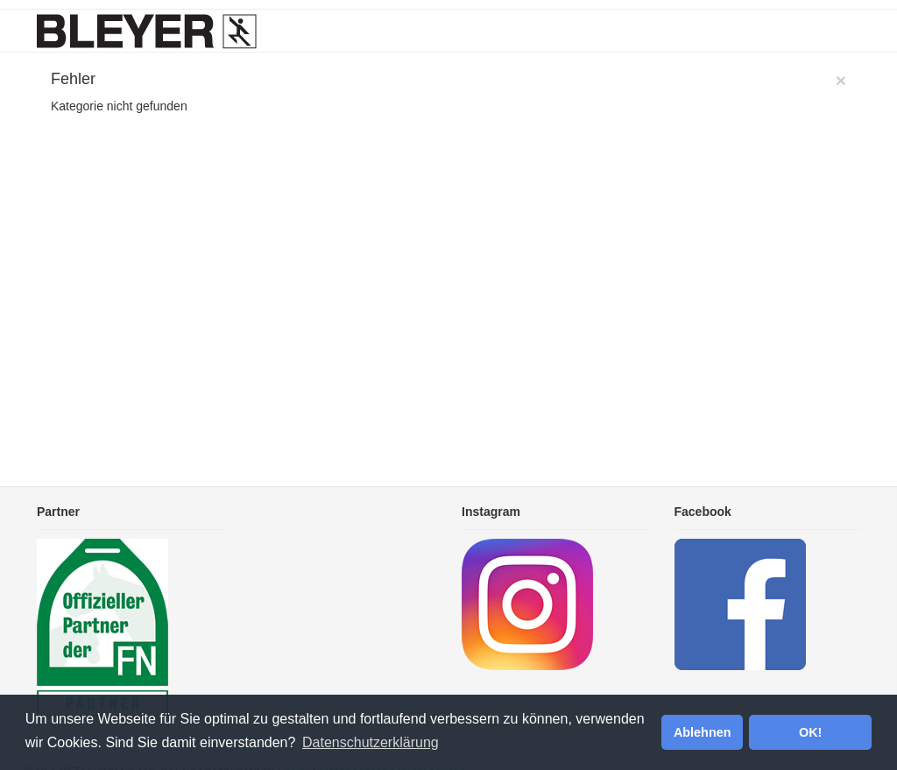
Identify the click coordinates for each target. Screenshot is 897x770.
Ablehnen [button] (702, 732)
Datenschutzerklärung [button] (370, 742)
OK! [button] (810, 732)
